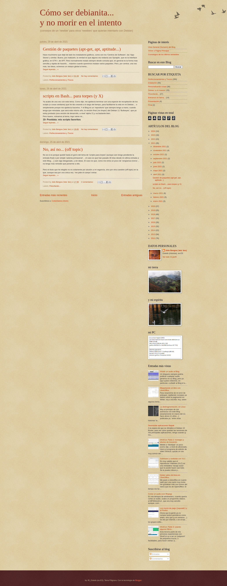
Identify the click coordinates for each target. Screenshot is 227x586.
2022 (153, 139)
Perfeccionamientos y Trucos (61, 80)
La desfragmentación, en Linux (172, 407)
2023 (153, 135)
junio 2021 (157, 166)
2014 (153, 230)
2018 (153, 214)
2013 (153, 234)
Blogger (138, 580)
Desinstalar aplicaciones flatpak (161, 425)
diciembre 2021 (159, 146)
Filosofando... (55, 186)
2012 (153, 238)
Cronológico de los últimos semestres (163, 54)
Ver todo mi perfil (170, 257)
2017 (153, 218)
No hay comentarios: (90, 76)
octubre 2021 (159, 154)
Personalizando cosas (157, 87)
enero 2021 (158, 201)
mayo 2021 (158, 170)
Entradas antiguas (131, 195)
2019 (153, 210)
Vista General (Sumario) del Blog (161, 47)
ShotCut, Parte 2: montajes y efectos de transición (172, 441)
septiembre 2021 (160, 158)
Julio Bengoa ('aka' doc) (176, 250)
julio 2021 (157, 162)
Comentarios (156, 559)
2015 (153, 226)
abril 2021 (157, 174)
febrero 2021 (158, 197)
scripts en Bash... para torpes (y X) (73, 95)
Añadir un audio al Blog (169, 371)
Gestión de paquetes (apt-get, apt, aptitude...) (82, 49)
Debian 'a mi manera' (157, 90)
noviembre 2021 (160, 150)
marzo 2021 (158, 193)
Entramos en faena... (156, 98)
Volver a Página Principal (158, 51)
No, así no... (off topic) (63, 149)
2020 (153, 206)
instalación (152, 83)
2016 (153, 222)
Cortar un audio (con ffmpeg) (160, 494)
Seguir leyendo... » (50, 69)
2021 (153, 143)
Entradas (154, 554)
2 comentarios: (87, 182)
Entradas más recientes (53, 195)
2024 (153, 131)
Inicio (94, 195)
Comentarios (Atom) (60, 201)
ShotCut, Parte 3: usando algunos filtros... (170, 528)
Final (150, 105)
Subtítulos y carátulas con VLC (172, 459)
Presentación (153, 101)
